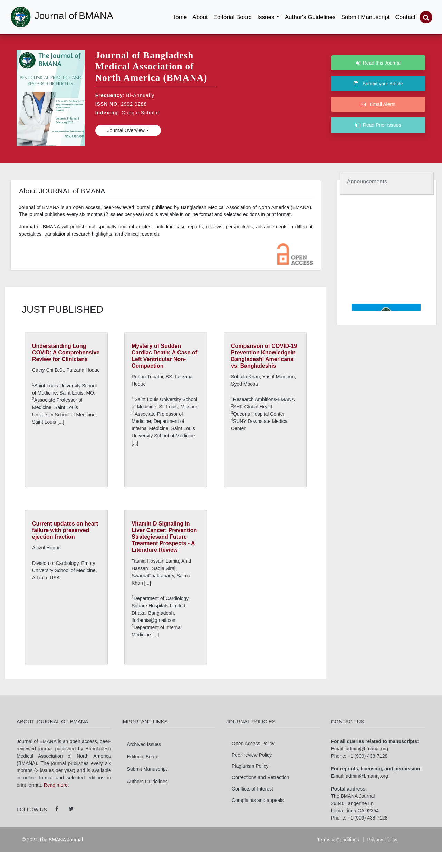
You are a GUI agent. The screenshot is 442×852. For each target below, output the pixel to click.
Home (180, 15)
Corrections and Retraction (260, 777)
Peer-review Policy (252, 755)
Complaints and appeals (258, 800)
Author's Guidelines (310, 17)
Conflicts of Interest (252, 789)
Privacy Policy (382, 839)
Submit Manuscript (365, 17)
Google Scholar (141, 112)
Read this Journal (378, 63)
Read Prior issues (378, 125)
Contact (405, 17)
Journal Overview (126, 130)
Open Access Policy (253, 743)
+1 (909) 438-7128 (368, 756)
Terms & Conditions (338, 839)
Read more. (56, 785)
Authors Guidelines (147, 781)
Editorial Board (232, 17)
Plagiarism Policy (250, 766)
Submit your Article (378, 83)
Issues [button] (265, 17)
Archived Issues (144, 744)
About (200, 17)
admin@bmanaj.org (367, 748)
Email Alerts (378, 104)
